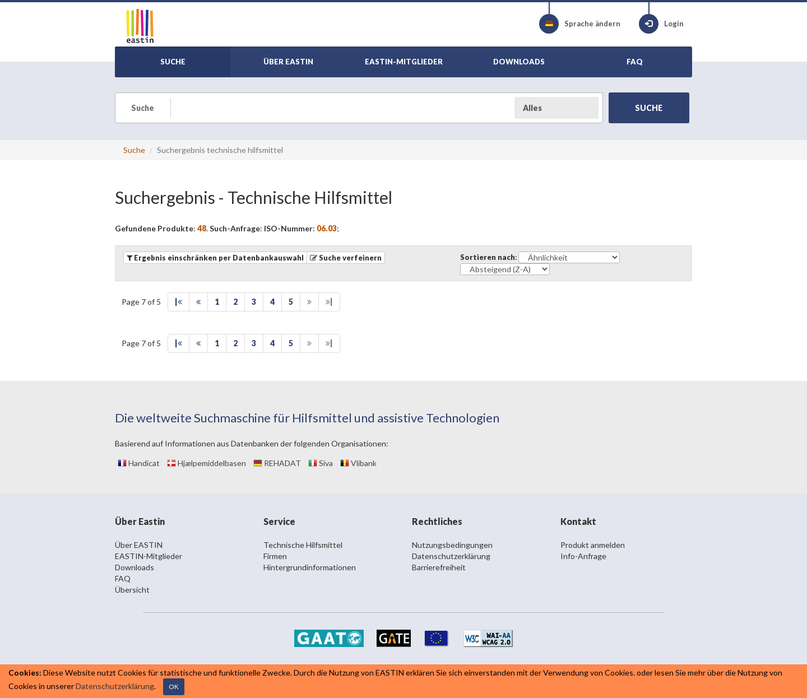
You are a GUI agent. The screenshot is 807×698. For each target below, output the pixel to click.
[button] (346, 258)
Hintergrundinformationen (309, 567)
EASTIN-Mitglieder (148, 556)
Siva (320, 463)
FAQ (123, 578)
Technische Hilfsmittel (302, 545)
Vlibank (358, 463)
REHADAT (277, 463)
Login (661, 24)
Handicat (139, 463)
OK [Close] (174, 686)
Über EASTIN (139, 545)
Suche (134, 150)
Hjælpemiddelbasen (206, 463)
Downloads (134, 567)
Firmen (275, 556)
